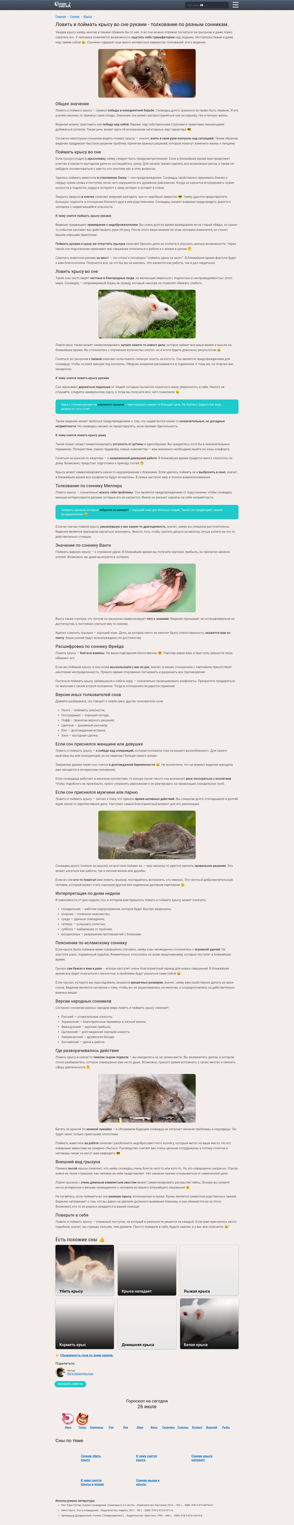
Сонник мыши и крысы (147, 1482)
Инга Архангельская (80, 1373)
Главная (60, 16)
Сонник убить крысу (91, 1458)
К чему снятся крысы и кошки (92, 1482)
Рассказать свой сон (70, 1384)
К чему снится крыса (146, 1458)
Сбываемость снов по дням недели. (87, 1355)
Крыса (88, 16)
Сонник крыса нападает (201, 1458)
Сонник (74, 16)
